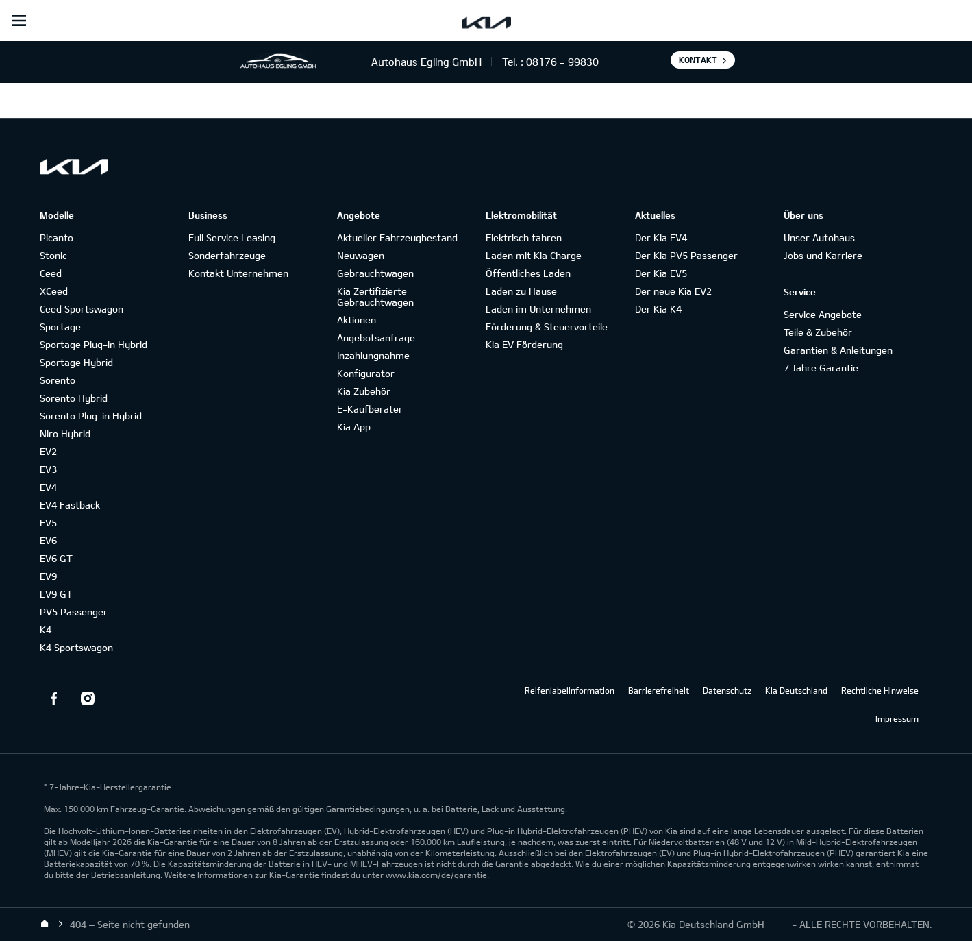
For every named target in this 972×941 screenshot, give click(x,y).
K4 (45, 629)
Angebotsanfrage (376, 337)
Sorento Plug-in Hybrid (91, 415)
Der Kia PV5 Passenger (686, 255)
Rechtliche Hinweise (880, 690)
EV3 (48, 469)
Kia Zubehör (363, 391)
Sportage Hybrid (76, 362)
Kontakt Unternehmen (238, 273)
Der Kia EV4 (661, 237)
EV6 (48, 540)
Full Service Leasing (231, 237)
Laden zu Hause (521, 291)
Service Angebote (823, 314)
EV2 (48, 451)
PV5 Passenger (74, 612)
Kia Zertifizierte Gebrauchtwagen (375, 296)
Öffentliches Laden (528, 273)
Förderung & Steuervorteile (547, 326)
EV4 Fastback (70, 505)
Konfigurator (366, 373)
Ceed (51, 273)
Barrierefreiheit (658, 690)
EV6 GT (56, 558)
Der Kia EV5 (661, 273)
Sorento (57, 380)
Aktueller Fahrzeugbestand (397, 237)
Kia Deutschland (796, 690)
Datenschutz (727, 690)
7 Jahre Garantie (821, 368)
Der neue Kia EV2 (673, 291)
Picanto (56, 237)
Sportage (60, 326)
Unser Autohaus (819, 237)
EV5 (48, 522)
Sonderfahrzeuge (227, 255)
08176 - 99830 (562, 62)
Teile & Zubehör (818, 332)
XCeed (54, 291)
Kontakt (698, 59)
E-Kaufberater (370, 409)
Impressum (897, 718)
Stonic (53, 255)
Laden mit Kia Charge (534, 255)
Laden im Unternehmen (538, 309)
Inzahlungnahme (373, 355)
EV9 (48, 576)
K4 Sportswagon (76, 647)
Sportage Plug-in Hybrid (93, 344)
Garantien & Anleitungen (838, 350)
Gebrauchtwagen (375, 273)
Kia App (354, 426)
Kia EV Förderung (524, 344)
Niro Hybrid (65, 433)
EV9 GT (56, 594)
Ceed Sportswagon (81, 309)
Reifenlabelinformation (569, 690)
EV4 (48, 487)
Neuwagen (360, 255)
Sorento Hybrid (74, 398)
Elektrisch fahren (524, 237)
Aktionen (356, 320)
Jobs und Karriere (823, 255)
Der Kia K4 (658, 309)
